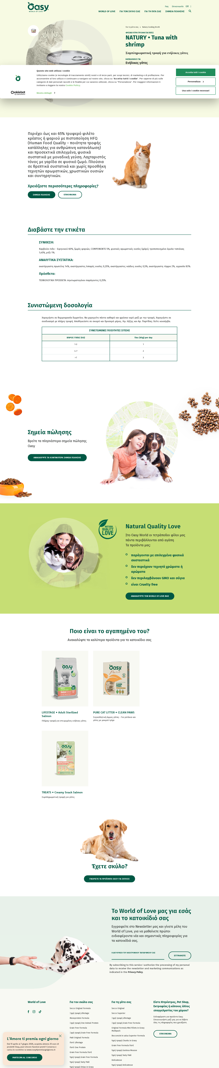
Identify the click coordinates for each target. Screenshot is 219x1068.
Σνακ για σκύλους (77, 1008)
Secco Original (118, 935)
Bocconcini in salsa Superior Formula (128, 962)
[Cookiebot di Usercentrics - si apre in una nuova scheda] (18, 28)
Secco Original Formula (80, 935)
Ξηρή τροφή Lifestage (79, 940)
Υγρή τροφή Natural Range (81, 1003)
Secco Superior (118, 940)
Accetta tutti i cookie (195, 7)
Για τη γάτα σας (121, 929)
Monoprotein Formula (79, 945)
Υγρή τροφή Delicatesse (122, 992)
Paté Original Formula (79, 964)
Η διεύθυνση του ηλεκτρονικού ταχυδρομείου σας (133, 880)
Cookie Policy (73, 20)
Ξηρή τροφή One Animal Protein (84, 950)
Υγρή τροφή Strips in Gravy (82, 994)
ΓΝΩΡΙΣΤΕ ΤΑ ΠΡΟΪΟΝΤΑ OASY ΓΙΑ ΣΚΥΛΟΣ (109, 805)
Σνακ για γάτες (118, 1016)
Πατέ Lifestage (76, 969)
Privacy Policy (135, 899)
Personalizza (196, 16)
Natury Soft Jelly (77, 999)
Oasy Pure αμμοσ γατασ (122, 1021)
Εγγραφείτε (180, 882)
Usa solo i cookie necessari (195, 25)
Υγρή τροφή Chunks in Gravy (124, 967)
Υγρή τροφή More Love (122, 1011)
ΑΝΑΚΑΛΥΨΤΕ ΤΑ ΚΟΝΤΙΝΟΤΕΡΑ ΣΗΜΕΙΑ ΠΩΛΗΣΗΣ (57, 457)
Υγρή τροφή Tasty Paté (80, 989)
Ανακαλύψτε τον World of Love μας (150, 596)
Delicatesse (117, 987)
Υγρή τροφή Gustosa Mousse (124, 977)
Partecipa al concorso (25, 1057)
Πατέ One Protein (77, 974)
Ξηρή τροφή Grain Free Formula (84, 959)
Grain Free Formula (78, 955)
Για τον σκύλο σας (81, 929)
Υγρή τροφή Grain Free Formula (84, 984)
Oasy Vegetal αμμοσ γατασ (124, 1026)
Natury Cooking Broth (121, 1001)
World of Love (37, 929)
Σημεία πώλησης (42, 194)
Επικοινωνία (71, 194)
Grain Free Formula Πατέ (81, 979)
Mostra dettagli (44, 28)
